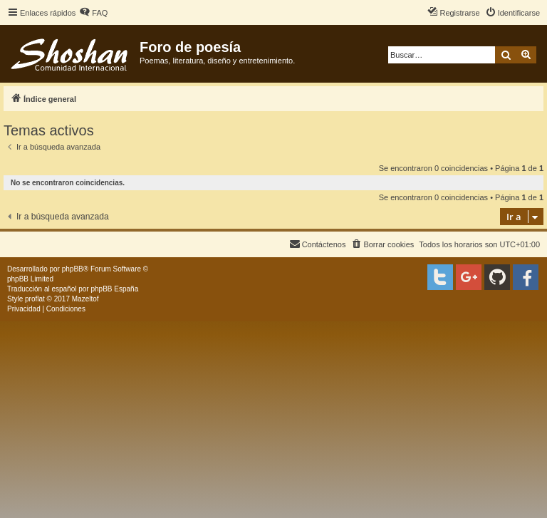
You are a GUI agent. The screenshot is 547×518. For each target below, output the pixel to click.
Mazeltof (85, 299)
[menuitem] (93, 12)
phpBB (72, 269)
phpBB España (114, 289)
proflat (35, 299)
